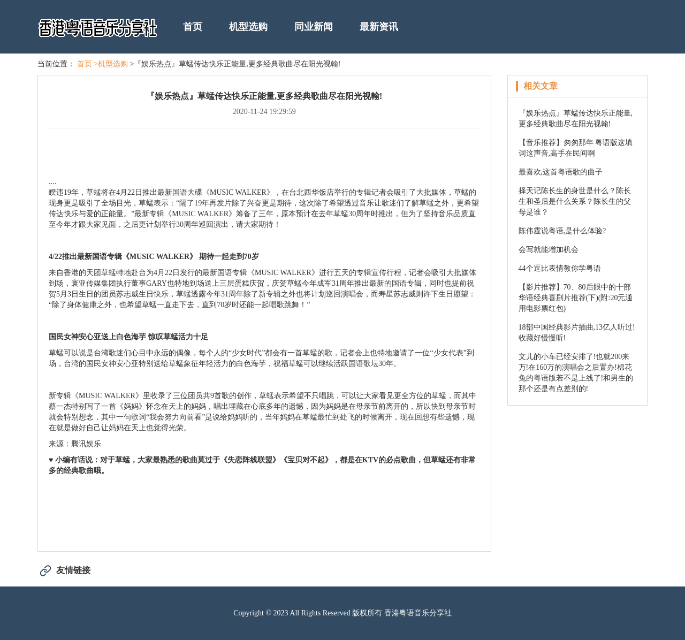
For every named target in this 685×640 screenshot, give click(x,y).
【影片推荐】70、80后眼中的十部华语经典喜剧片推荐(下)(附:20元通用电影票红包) (576, 298)
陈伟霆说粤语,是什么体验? (562, 231)
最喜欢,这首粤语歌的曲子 (561, 172)
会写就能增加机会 (549, 250)
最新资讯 (379, 26)
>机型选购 (111, 64)
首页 (192, 26)
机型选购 (248, 26)
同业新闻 (313, 26)
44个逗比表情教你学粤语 (560, 268)
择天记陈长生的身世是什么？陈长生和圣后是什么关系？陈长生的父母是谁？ (575, 201)
